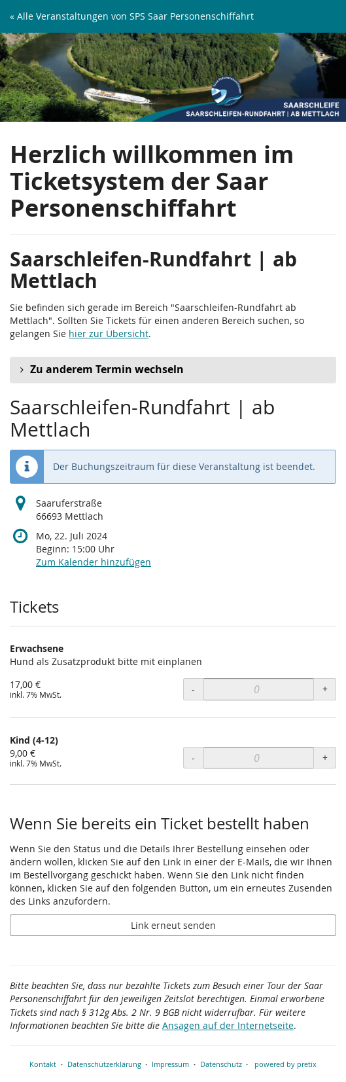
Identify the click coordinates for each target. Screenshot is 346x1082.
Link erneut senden (173, 925)
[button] (173, 369)
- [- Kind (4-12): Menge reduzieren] (193, 757)
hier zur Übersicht (108, 333)
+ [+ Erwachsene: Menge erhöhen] (325, 689)
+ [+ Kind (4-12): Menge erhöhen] (325, 757)
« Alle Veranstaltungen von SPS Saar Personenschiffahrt (132, 16)
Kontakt (42, 1064)
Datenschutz (221, 1064)
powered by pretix (285, 1064)
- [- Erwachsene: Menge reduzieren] (193, 689)
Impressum (170, 1064)
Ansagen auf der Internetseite (228, 1025)
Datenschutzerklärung (104, 1064)
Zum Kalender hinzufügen (93, 562)
